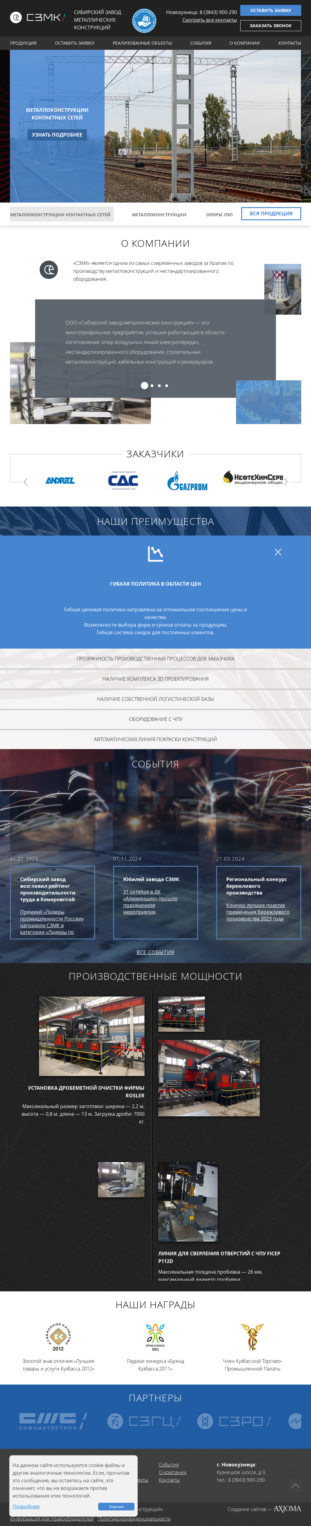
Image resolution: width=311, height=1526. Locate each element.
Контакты (289, 43)
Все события (156, 952)
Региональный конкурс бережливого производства (256, 886)
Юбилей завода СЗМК (151, 879)
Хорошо (116, 1506)
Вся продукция (271, 213)
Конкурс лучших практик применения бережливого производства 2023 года (258, 912)
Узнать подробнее (57, 134)
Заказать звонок (270, 25)
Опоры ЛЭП (218, 215)
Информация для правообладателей (52, 1518)
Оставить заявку (270, 10)
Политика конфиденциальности (134, 1518)
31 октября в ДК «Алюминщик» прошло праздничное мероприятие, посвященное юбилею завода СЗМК (150, 901)
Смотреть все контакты (209, 19)
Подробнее (26, 1506)
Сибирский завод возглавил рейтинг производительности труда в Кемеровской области (48, 889)
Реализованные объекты (142, 43)
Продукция (23, 43)
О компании (245, 43)
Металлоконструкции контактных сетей (57, 114)
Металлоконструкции (158, 215)
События (200, 43)
